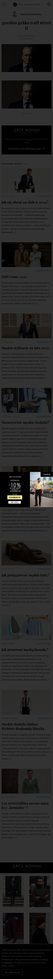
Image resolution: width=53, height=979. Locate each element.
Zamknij (46, 474)
